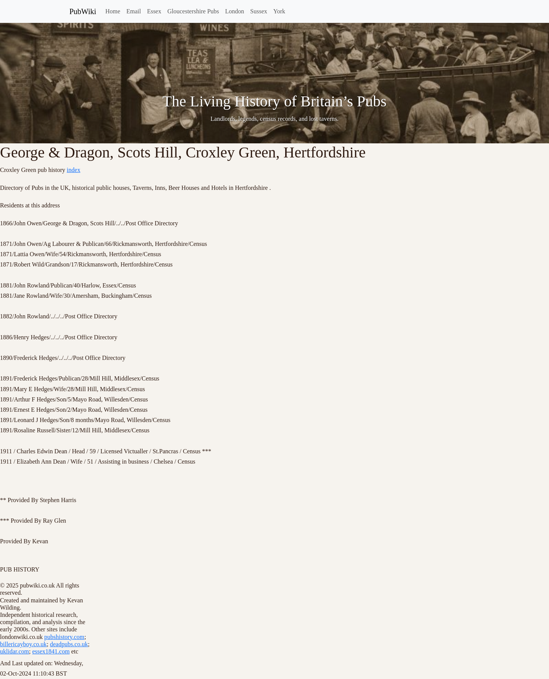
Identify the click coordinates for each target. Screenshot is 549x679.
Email (133, 11)
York (279, 11)
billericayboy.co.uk (23, 644)
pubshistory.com (64, 637)
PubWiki (82, 11)
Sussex (258, 11)
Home (112, 11)
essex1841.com (50, 651)
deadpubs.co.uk (69, 644)
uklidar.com (14, 651)
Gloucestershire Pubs (193, 11)
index (73, 170)
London (234, 11)
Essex (154, 11)
